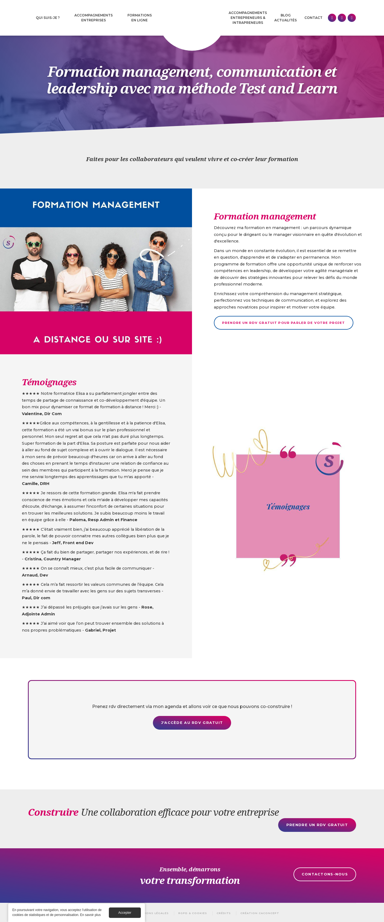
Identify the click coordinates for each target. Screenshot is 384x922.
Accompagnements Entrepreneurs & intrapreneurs (248, 18)
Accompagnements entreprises (93, 17)
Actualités (285, 20)
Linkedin (332, 17)
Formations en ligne (139, 17)
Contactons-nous (325, 874)
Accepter (124, 913)
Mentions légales (152, 913)
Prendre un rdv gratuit (317, 825)
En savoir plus (90, 915)
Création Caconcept (259, 913)
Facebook (341, 17)
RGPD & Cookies (192, 913)
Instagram (351, 17)
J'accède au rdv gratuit (192, 723)
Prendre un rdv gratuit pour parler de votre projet (283, 323)
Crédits (224, 913)
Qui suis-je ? (48, 18)
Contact (313, 18)
